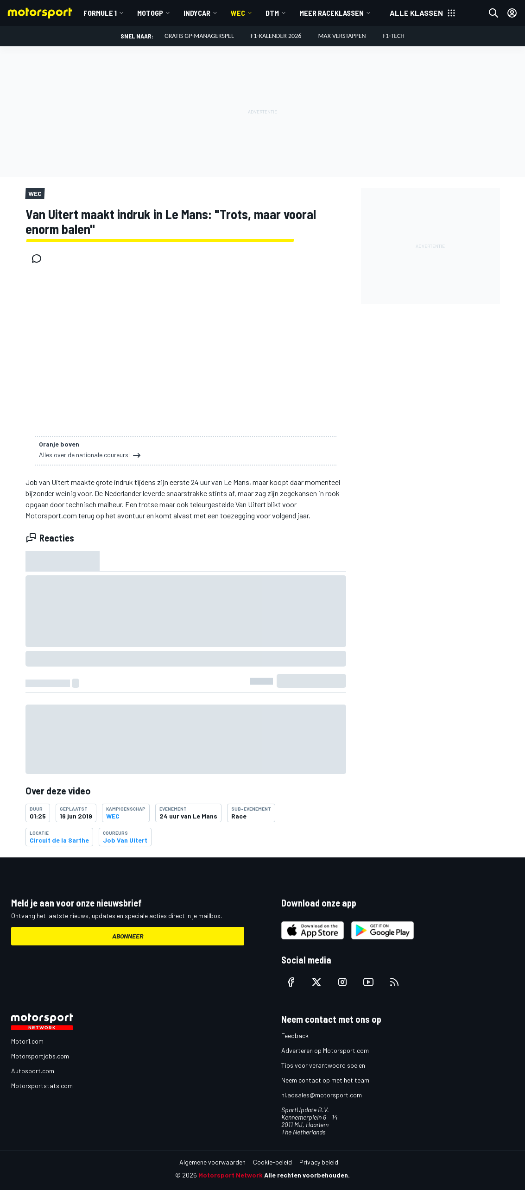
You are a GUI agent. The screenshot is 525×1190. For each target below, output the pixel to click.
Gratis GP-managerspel (199, 36)
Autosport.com (32, 1071)
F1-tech (394, 36)
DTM (272, 12)
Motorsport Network (230, 1175)
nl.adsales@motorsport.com (321, 1095)
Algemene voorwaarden (212, 1162)
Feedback (295, 1035)
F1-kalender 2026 (276, 36)
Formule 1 (100, 12)
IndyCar (196, 12)
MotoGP (150, 12)
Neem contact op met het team (325, 1080)
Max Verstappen (342, 36)
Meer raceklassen (331, 12)
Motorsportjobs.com (40, 1056)
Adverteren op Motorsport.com (325, 1050)
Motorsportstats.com (42, 1085)
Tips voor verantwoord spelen (323, 1065)
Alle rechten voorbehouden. (307, 1175)
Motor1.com (27, 1041)
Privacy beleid (318, 1162)
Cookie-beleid (272, 1162)
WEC (238, 12)
